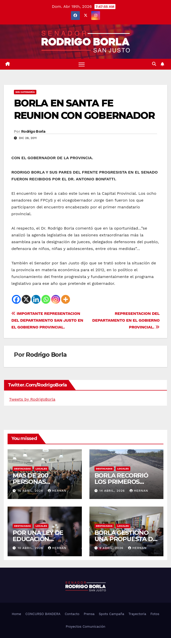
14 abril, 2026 (112, 490)
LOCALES (41, 468)
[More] (65, 299)
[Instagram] (55, 299)
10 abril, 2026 (31, 548)
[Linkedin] (36, 299)
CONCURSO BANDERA (43, 614)
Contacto (72, 614)
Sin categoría (25, 92)
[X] (26, 299)
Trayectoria (137, 614)
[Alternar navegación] (81, 64)
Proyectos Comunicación (85, 626)
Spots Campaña (111, 614)
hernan (57, 490)
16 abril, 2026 (31, 490)
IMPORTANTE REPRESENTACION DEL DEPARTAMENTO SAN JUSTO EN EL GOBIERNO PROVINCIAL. (47, 320)
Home (16, 614)
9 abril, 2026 (112, 548)
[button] (154, 64)
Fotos (155, 614)
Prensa (89, 614)
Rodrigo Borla (33, 131)
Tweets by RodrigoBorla (32, 399)
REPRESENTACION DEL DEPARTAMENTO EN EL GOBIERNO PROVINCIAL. (126, 320)
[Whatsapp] (45, 299)
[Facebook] (16, 299)
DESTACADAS (22, 468)
